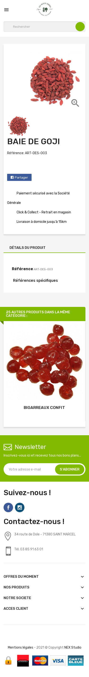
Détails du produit (27, 248)
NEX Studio (72, 648)
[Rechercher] (44, 26)
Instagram (19, 507)
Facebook (8, 507)
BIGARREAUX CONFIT (44, 407)
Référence (22, 269)
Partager (21, 177)
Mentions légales (20, 648)
